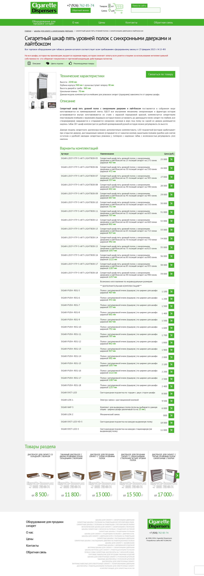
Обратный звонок (82, 12)
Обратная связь (163, 22)
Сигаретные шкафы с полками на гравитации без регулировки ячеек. (105, 522)
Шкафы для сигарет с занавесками (119, 543)
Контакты (131, 22)
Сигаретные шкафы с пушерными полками (116, 531)
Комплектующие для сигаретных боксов (117, 568)
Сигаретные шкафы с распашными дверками (115, 538)
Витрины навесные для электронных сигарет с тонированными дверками (103, 564)
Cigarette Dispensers (44, 9)
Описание (37, 63)
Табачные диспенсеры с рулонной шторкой (116, 559)
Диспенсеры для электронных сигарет (118, 561)
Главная (28, 31)
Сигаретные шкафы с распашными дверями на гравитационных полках (104, 541)
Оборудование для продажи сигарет (43, 22)
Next (177, 475)
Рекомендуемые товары (85, 63)
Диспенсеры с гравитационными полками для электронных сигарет (105, 566)
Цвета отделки (58, 63)
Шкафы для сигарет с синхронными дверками (53, 31)
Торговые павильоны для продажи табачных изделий (111, 554)
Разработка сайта (153, 540)
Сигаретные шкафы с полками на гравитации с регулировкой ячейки (105, 524)
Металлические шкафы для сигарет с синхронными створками (108, 527)
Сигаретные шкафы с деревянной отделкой (116, 545)
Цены (101, 22)
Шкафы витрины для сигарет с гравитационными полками (109, 550)
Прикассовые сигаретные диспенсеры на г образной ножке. (109, 552)
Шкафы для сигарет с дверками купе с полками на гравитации (108, 536)
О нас (75, 22)
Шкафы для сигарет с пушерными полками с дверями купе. (109, 534)
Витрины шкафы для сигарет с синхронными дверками (111, 547)
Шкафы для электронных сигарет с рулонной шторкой (111, 557)
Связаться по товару (160, 74)
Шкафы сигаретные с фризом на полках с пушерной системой (108, 529)
